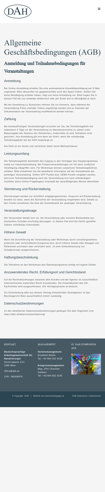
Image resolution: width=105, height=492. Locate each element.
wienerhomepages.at (54, 396)
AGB (74, 396)
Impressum (83, 396)
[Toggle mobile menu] (99, 8)
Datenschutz (95, 396)
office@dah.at (11, 371)
